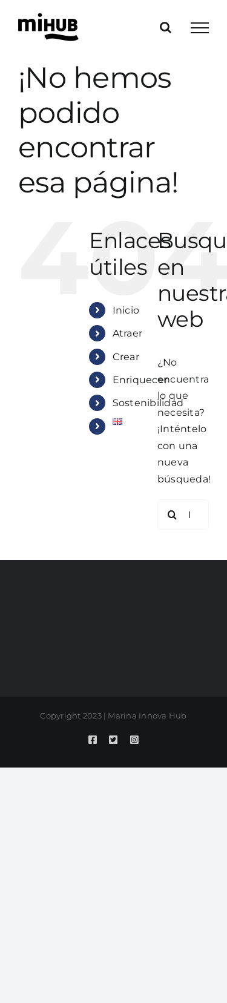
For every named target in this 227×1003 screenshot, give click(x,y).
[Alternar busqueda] (165, 27)
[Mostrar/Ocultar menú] (200, 27)
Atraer (127, 333)
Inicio (126, 310)
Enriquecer (140, 380)
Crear (126, 357)
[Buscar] (172, 514)
